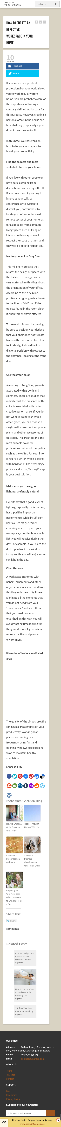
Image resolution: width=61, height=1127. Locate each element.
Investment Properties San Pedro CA (13, 859)
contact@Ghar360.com (32, 1059)
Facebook (54, 558)
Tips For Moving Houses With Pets (32, 825)
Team (9, 1070)
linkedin (57, 562)
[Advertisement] (33, 687)
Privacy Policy (13, 1099)
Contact (10, 1079)
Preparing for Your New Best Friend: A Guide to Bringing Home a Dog (14, 897)
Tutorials (10, 1075)
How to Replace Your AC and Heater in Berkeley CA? (24, 992)
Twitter (57, 554)
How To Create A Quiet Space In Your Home (14, 827)
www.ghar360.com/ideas (32, 1124)
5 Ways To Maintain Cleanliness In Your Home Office (32, 860)
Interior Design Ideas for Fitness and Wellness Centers (24, 956)
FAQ (8, 1091)
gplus (54, 566)
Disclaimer (11, 1095)
